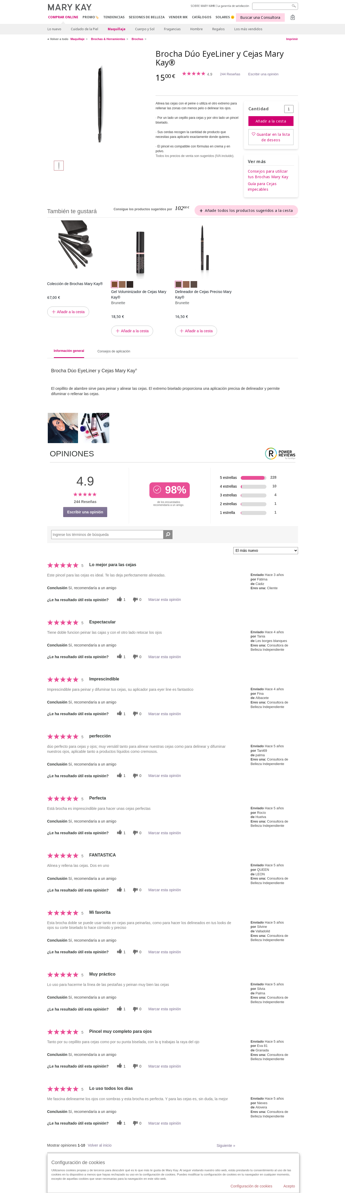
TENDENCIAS (113, 17)
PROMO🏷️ (91, 17)
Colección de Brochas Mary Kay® (75, 284)
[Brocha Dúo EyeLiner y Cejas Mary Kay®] (99, 102)
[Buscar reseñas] (167, 534)
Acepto (289, 1186)
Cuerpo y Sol (144, 29)
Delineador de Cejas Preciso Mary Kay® (203, 294)
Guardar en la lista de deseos (273, 137)
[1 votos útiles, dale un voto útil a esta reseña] (120, 600)
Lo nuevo (54, 29)
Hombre (196, 29)
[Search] (275, 6)
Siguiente (226, 1145)
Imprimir (292, 39)
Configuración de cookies (251, 1186)
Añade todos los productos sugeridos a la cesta (249, 210)
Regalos (218, 29)
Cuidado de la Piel (84, 29)
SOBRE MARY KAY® (203, 6)
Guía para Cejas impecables (262, 186)
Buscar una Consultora (260, 17)
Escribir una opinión (263, 74)
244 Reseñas (230, 74)
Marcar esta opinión (164, 599)
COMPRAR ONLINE (63, 17)
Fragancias (172, 29)
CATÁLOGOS (201, 17)
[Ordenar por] (265, 550)
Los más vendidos (248, 29)
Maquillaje (117, 29)
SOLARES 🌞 (225, 17)
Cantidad (258, 108)
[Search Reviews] (112, 534)
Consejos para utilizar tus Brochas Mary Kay (268, 174)
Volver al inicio (100, 1145)
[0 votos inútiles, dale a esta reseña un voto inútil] (136, 600)
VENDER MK (178, 17)
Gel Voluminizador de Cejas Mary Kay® (138, 294)
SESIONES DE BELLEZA (147, 17)
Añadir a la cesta (271, 121)
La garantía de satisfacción (233, 6)
